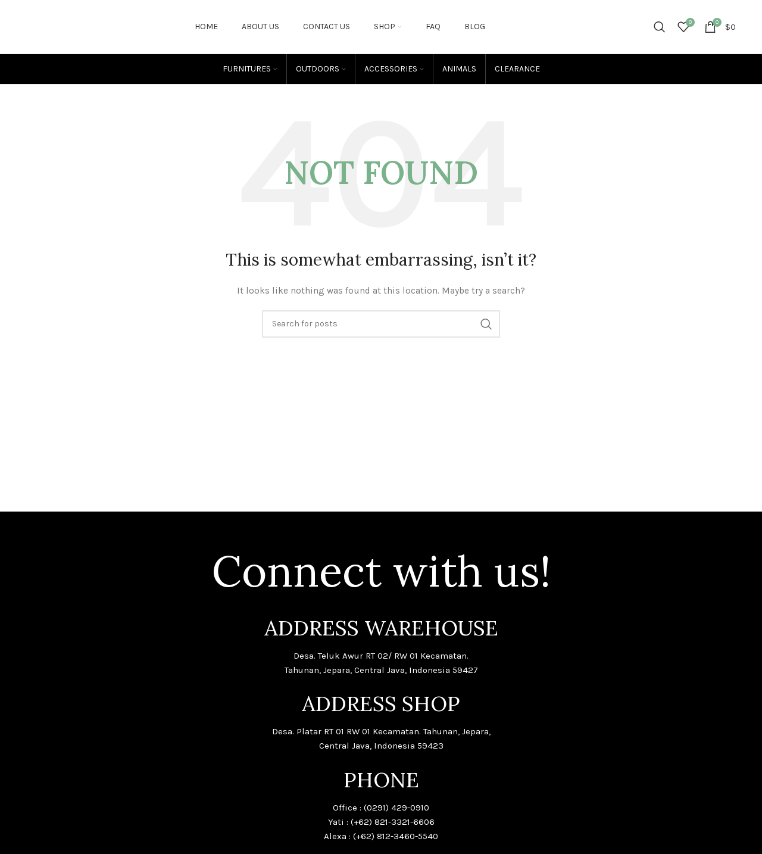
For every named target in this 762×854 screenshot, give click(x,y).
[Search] (660, 27)
